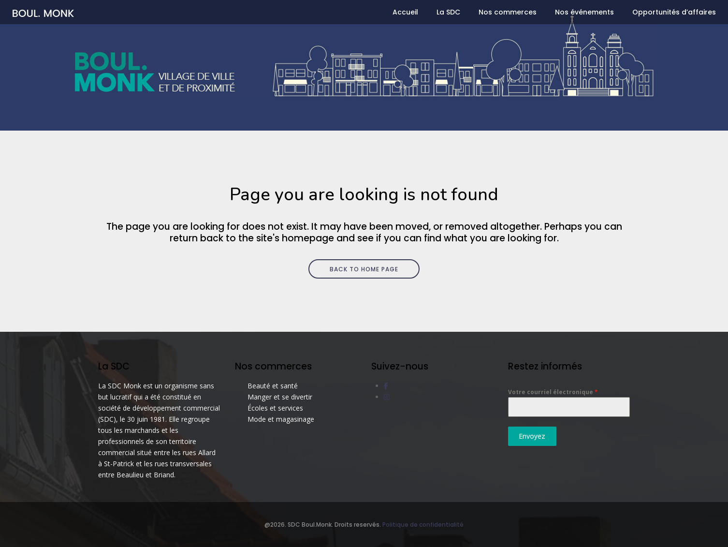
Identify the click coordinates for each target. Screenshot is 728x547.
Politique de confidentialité (423, 524)
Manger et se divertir (280, 396)
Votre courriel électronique (553, 392)
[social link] (386, 385)
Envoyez (532, 436)
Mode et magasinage (281, 419)
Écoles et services (275, 408)
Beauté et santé (273, 385)
